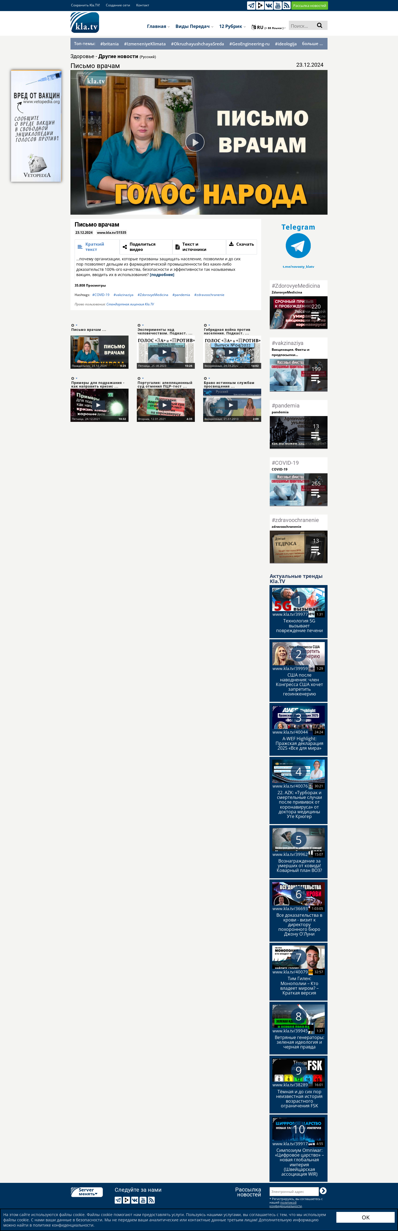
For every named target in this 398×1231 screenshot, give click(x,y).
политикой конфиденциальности (285, 1204)
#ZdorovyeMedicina (153, 294)
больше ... (312, 43)
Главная (158, 26)
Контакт (142, 5)
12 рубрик (232, 26)
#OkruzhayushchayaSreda (197, 43)
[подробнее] (162, 274)
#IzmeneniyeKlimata (145, 43)
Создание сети (118, 5)
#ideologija (286, 43)
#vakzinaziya (123, 294)
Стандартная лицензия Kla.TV (130, 304)
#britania (109, 43)
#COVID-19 (100, 294)
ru (269, 27)
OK (366, 1217)
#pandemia (181, 294)
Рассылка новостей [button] (309, 5)
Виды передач (195, 26)
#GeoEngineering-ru (249, 43)
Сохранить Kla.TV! (85, 5)
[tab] (97, 246)
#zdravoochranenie (209, 294)
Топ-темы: (84, 43)
